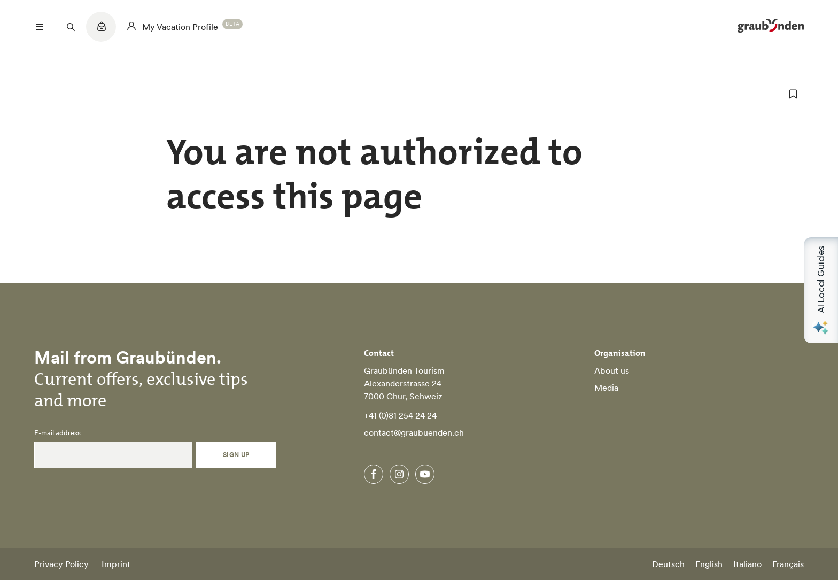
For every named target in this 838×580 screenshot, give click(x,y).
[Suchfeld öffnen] (71, 27)
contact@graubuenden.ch (414, 432)
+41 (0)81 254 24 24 (400, 415)
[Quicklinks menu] (101, 32)
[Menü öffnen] (40, 27)
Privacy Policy (61, 564)
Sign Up (236, 455)
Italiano (747, 564)
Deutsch (668, 564)
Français (788, 564)
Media (606, 387)
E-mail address (57, 433)
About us (611, 370)
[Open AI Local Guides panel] (821, 290)
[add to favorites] (793, 94)
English (709, 564)
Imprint (116, 564)
